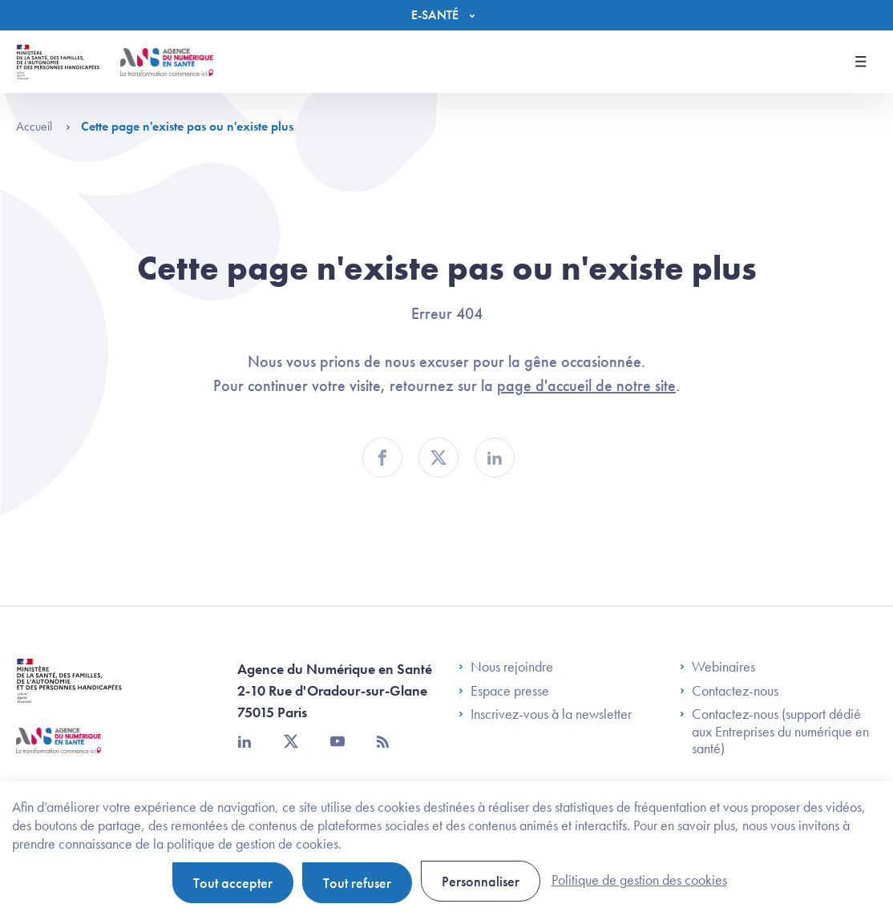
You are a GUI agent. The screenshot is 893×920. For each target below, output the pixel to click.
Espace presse (504, 691)
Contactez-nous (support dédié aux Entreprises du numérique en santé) (774, 731)
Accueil (43, 126)
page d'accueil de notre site (586, 385)
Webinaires (717, 667)
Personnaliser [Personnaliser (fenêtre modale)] (480, 881)
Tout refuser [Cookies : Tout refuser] (357, 883)
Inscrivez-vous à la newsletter (545, 714)
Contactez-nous (729, 691)
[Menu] (446, 15)
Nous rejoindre (506, 667)
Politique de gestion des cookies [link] (639, 879)
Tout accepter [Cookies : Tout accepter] (233, 883)
